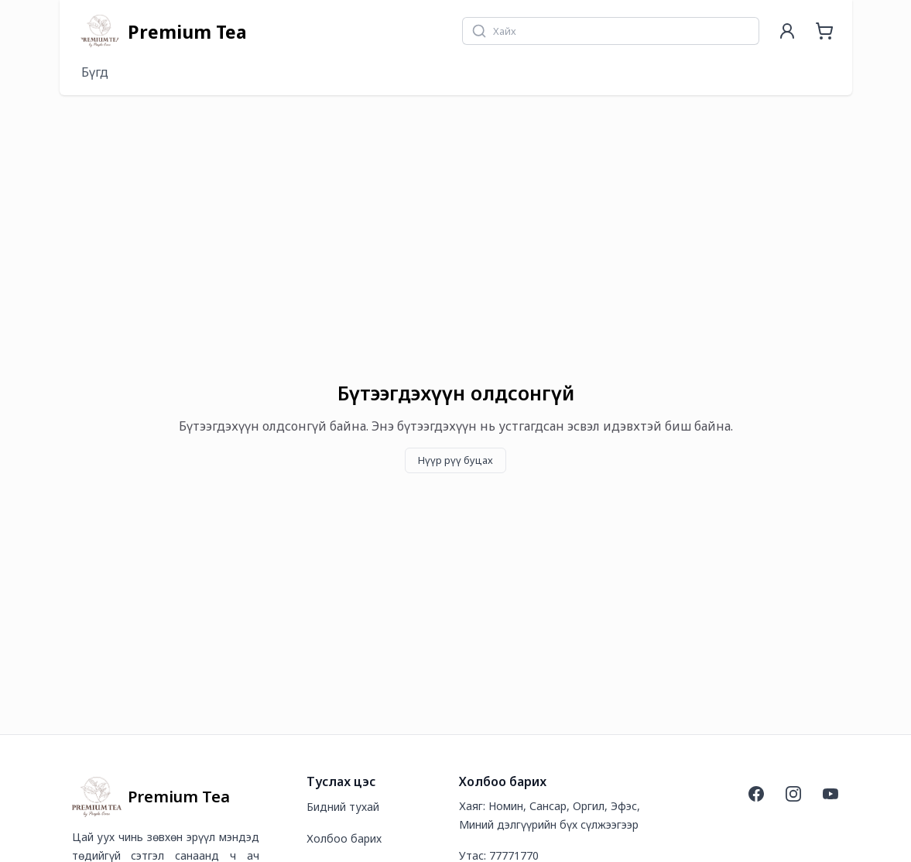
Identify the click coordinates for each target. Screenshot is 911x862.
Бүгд (94, 72)
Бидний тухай (343, 806)
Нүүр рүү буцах (455, 460)
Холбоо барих (344, 838)
